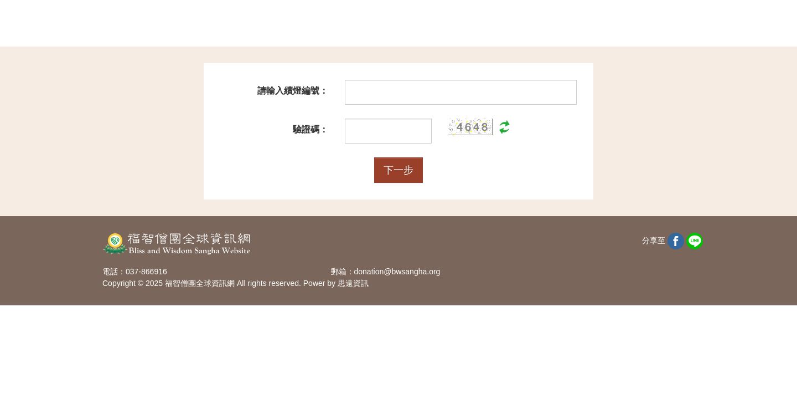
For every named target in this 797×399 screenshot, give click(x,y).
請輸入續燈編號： (292, 90)
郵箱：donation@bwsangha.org (386, 271)
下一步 (398, 170)
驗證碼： (310, 129)
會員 (591, 23)
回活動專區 (655, 23)
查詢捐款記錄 (521, 23)
